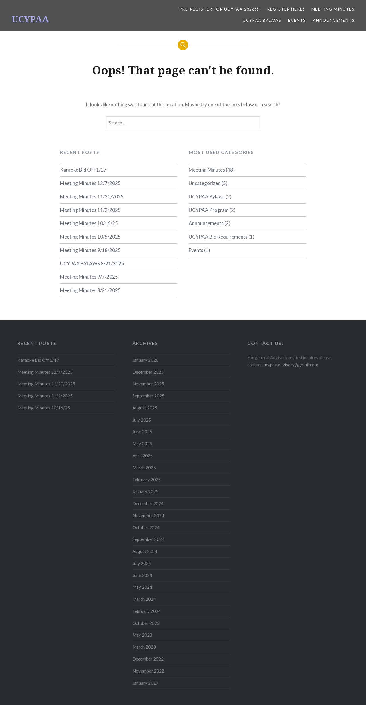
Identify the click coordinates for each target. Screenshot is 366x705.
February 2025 (146, 479)
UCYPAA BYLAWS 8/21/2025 (92, 264)
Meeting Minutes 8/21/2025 (90, 290)
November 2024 (148, 515)
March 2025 (144, 467)
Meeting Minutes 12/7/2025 (90, 183)
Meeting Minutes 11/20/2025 (92, 197)
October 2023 (146, 623)
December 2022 (148, 658)
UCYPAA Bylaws (262, 20)
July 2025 (141, 419)
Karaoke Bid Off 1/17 (83, 170)
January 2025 (145, 491)
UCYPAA (30, 19)
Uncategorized (205, 183)
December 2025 (148, 372)
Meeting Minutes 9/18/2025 (90, 250)
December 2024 (148, 503)
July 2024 (141, 563)
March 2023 (144, 646)
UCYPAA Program (209, 210)
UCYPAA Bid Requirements (218, 237)
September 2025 (148, 395)
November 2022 (148, 671)
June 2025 (142, 431)
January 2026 (145, 360)
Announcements (334, 20)
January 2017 (145, 683)
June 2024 (142, 575)
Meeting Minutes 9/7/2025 (89, 277)
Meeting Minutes (333, 9)
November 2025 (148, 383)
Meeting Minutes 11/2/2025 (90, 210)
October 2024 (146, 527)
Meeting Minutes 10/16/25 (89, 223)
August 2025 (144, 407)
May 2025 (142, 443)
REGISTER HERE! (286, 9)
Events (297, 20)
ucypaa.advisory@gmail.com (291, 364)
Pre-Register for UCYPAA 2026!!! (219, 9)
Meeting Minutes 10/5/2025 (90, 237)
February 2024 (146, 611)
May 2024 (142, 587)
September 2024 (148, 539)
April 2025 (142, 455)
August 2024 (144, 551)
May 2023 (142, 634)
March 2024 (144, 599)
